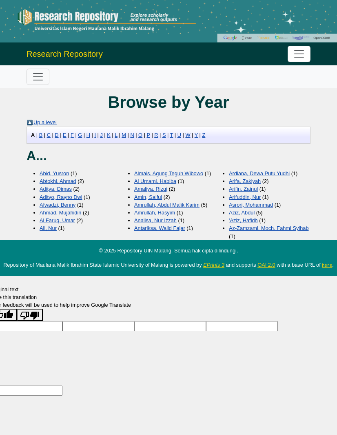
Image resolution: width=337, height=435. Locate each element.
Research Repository (65, 53)
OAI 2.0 (266, 265)
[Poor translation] (30, 315)
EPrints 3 (213, 265)
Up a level (45, 122)
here (327, 265)
